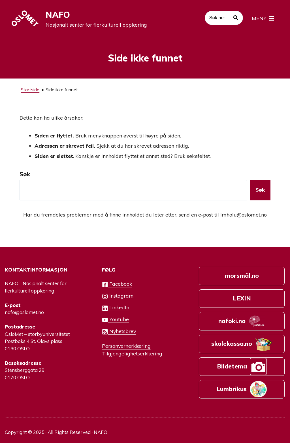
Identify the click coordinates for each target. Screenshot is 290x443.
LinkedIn (115, 307)
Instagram (118, 296)
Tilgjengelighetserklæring (132, 353)
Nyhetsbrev (119, 331)
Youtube (115, 319)
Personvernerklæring (126, 346)
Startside (30, 89)
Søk (25, 174)
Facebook (117, 284)
